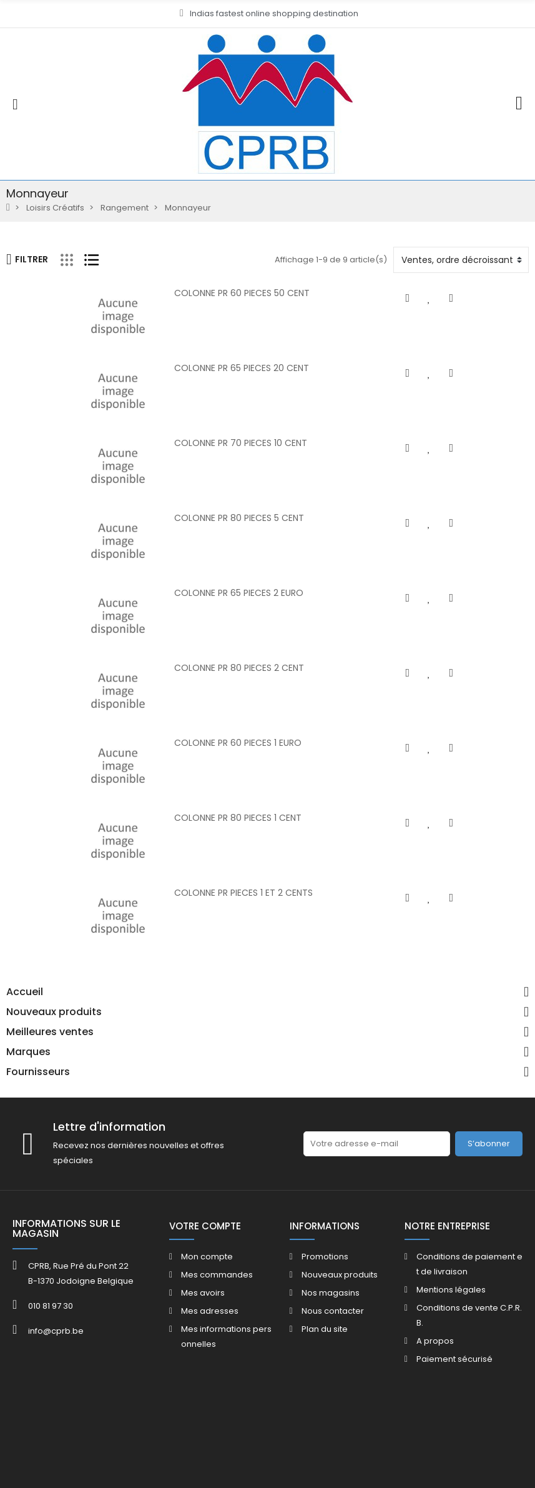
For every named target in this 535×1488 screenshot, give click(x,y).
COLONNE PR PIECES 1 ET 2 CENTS (209, 892)
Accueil (24, 992)
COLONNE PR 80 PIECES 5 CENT (205, 518)
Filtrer (27, 259)
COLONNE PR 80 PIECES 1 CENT (203, 817)
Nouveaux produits (54, 1012)
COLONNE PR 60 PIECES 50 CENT (207, 293)
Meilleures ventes (50, 1032)
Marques (28, 1052)
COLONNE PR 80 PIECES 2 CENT (205, 668)
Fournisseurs (38, 1072)
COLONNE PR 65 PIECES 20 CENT (207, 368)
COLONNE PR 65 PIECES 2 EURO (204, 593)
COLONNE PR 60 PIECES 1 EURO (203, 743)
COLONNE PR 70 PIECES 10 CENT (206, 443)
